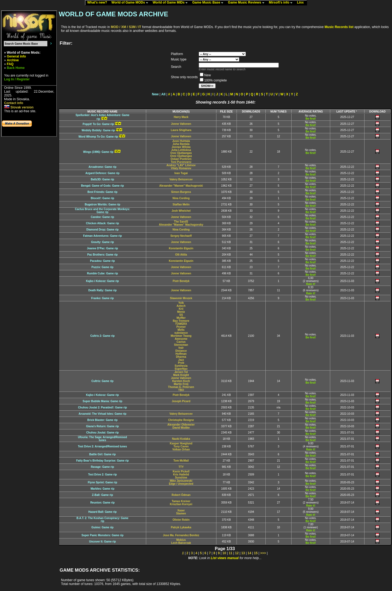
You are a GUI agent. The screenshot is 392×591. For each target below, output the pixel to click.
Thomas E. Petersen (181, 387)
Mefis (181, 329)
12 (236, 553)
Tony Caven (181, 446)
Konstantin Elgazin (181, 248)
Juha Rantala (181, 144)
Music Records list (338, 27)
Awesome (181, 338)
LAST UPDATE (347, 111)
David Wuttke (181, 427)
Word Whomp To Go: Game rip (98, 136)
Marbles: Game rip (102, 488)
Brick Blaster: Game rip (102, 420)
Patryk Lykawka (181, 527)
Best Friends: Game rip (102, 191)
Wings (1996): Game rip (98, 151)
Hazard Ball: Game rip (102, 511)
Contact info (13, 103)
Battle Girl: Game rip (102, 454)
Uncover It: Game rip (102, 541)
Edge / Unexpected (181, 483)
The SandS (181, 221)
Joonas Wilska (180, 147)
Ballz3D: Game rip (102, 179)
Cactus (180, 341)
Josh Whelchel (181, 210)
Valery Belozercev (181, 179)
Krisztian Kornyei (181, 504)
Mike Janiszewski (181, 480)
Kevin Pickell (181, 471)
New (155, 94)
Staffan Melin (181, 204)
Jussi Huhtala (181, 141)
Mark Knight (181, 375)
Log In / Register (17, 79)
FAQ (10, 64)
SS (181, 314)
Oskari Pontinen (181, 158)
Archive (13, 60)
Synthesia (181, 365)
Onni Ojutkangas (181, 155)
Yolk (181, 302)
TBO (181, 390)
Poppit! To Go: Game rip (98, 124)
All (163, 94)
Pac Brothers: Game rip (102, 254)
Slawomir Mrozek (181, 298)
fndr (180, 347)
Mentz (181, 311)
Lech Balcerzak (181, 542)
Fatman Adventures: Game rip (102, 235)
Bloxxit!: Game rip (102, 198)
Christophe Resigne (181, 420)
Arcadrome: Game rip (102, 166)
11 (230, 553)
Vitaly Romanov (181, 168)
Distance (181, 350)
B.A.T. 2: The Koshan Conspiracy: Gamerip (102, 520)
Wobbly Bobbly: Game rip (98, 130)
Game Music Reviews (247, 3)
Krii (181, 308)
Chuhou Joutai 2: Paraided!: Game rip (102, 407)
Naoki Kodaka (181, 438)
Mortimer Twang (181, 335)
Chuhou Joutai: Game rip (102, 432)
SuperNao (181, 368)
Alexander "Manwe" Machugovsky (181, 224)
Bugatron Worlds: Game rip (102, 204)
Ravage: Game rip (102, 466)
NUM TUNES (278, 111)
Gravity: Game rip (102, 242)
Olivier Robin (181, 519)
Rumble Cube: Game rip (102, 273)
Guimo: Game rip (102, 527)
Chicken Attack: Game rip (102, 223)
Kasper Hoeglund (181, 443)
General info (16, 56)
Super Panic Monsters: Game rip (102, 535)
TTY (181, 466)
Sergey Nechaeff (181, 235)
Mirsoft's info (282, 3)
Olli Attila (181, 254)
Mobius (181, 539)
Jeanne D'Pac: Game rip (102, 248)
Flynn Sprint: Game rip (102, 482)
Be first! (310, 118)
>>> (263, 553)
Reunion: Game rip (102, 502)
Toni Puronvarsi (181, 161)
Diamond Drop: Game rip (102, 229)
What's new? (98, 3)
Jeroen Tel (181, 372)
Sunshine (181, 477)
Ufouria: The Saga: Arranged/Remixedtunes (102, 439)
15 (256, 553)
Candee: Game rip (102, 217)
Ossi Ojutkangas (181, 152)
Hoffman (181, 353)
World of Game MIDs (171, 3)
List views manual (225, 558)
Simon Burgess (181, 191)
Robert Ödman (180, 494)
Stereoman (181, 344)
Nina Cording (181, 198)
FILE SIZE (226, 111)
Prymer (181, 326)
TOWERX (181, 323)
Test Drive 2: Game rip (102, 474)
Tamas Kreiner (181, 501)
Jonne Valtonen (181, 123)
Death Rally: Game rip (102, 290)
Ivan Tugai (181, 173)
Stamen (181, 513)
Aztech (181, 305)
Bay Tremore (181, 320)
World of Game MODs (131, 3)
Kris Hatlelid (181, 474)
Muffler (180, 317)
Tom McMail (181, 460)
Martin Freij (181, 384)
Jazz (181, 359)
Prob (181, 362)
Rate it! (310, 284)
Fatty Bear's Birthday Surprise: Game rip (102, 460)
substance (181, 332)
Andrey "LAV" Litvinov (181, 165)
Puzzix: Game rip (102, 267)
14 (249, 553)
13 (243, 553)
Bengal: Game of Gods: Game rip (102, 185)
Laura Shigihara (181, 130)
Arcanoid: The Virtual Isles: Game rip (102, 413)
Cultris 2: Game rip (102, 335)
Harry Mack (181, 117)
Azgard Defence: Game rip (102, 173)
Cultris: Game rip (102, 381)
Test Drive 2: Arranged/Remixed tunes (102, 446)
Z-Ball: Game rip (102, 494)
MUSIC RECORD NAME (102, 111)
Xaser (181, 510)
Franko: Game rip (102, 298)
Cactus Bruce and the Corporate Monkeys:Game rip (102, 211)
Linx (302, 3)
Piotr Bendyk (181, 281)
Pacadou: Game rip (102, 260)
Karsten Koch (181, 381)
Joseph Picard (181, 401)
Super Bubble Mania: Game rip (102, 401)
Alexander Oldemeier (181, 424)
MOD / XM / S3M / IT (126, 27)
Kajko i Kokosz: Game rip (102, 281)
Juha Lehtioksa (181, 149)
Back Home (15, 68)
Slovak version (18, 107)
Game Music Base (209, 3)
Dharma (181, 356)
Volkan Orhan (181, 449)
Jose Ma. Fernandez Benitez (181, 535)
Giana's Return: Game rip (102, 426)
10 (224, 553)
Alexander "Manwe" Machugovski (181, 185)
